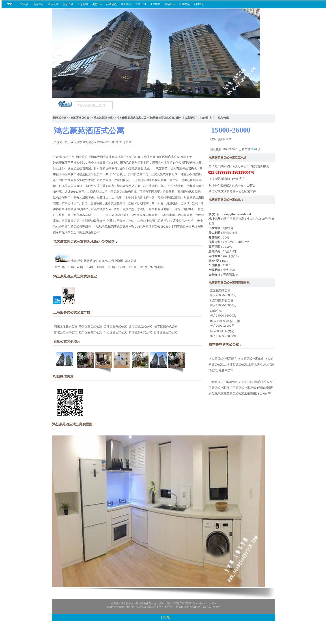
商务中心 (38, 4)
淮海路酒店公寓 (103, 117)
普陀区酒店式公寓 (65, 332)
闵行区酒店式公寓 (115, 332)
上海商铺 (82, 4)
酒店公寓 (53, 4)
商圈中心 (126, 4)
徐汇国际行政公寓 (221, 300)
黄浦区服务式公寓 (115, 326)
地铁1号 (228, 228)
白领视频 (184, 4)
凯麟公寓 (216, 311)
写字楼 (24, 4)
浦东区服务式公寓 (65, 326)
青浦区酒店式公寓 (165, 332)
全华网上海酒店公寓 (86, 232)
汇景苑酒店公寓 (220, 290)
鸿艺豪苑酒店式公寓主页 (131, 117)
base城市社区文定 (222, 331)
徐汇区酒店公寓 (80, 117)
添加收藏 (223, 117)
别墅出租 (97, 4)
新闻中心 (199, 4)
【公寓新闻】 (190, 117)
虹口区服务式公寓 (90, 332)
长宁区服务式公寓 (166, 326)
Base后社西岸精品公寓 (225, 321)
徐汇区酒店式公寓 (140, 326)
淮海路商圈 (230, 232)
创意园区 (67, 4)
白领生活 (169, 4)
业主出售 (155, 4)
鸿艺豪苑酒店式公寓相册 (165, 117)
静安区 (83, 326)
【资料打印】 (207, 117)
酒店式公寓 (60, 117)
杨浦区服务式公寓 (140, 332)
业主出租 (140, 4)
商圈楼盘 (111, 4)
